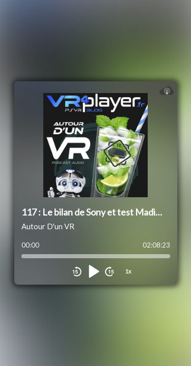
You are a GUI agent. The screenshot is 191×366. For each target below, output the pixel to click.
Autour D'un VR (47, 226)
